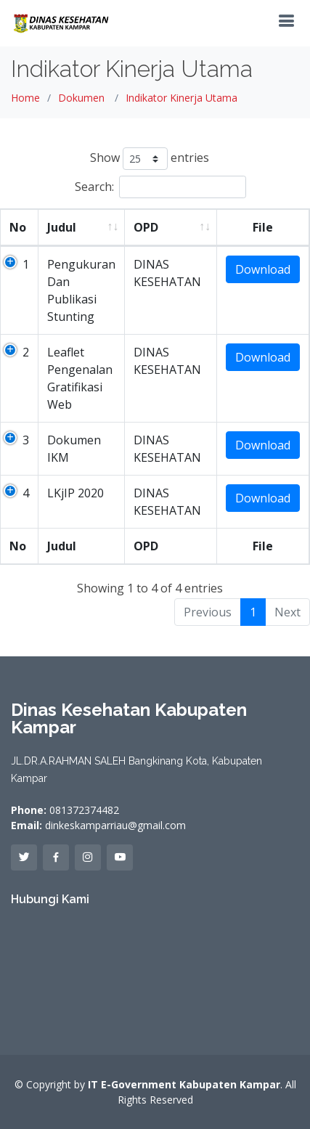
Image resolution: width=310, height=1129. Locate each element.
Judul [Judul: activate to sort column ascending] (61, 227)
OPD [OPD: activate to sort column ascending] (146, 227)
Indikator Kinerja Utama (181, 98)
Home (25, 98)
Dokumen (81, 98)
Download (262, 269)
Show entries (149, 158)
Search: (160, 187)
